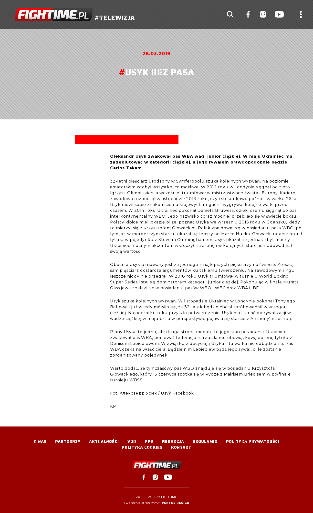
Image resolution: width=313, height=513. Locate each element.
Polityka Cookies (142, 447)
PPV (149, 441)
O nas (40, 441)
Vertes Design (175, 502)
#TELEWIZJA (75, 14)
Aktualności (104, 441)
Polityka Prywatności (252, 441)
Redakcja (173, 441)
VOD (131, 441)
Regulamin (205, 441)
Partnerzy (68, 441)
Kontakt (181, 447)
